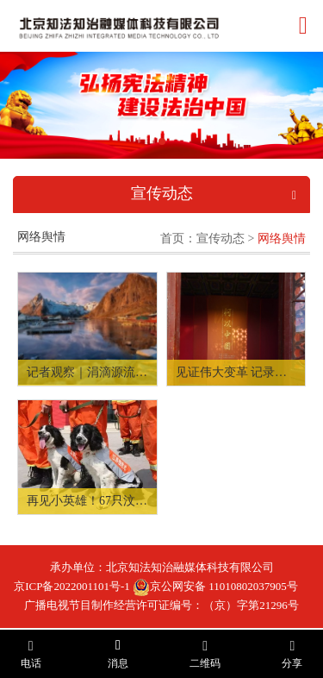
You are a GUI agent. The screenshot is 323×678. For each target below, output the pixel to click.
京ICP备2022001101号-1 (72, 586)
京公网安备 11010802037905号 (215, 586)
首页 (172, 238)
